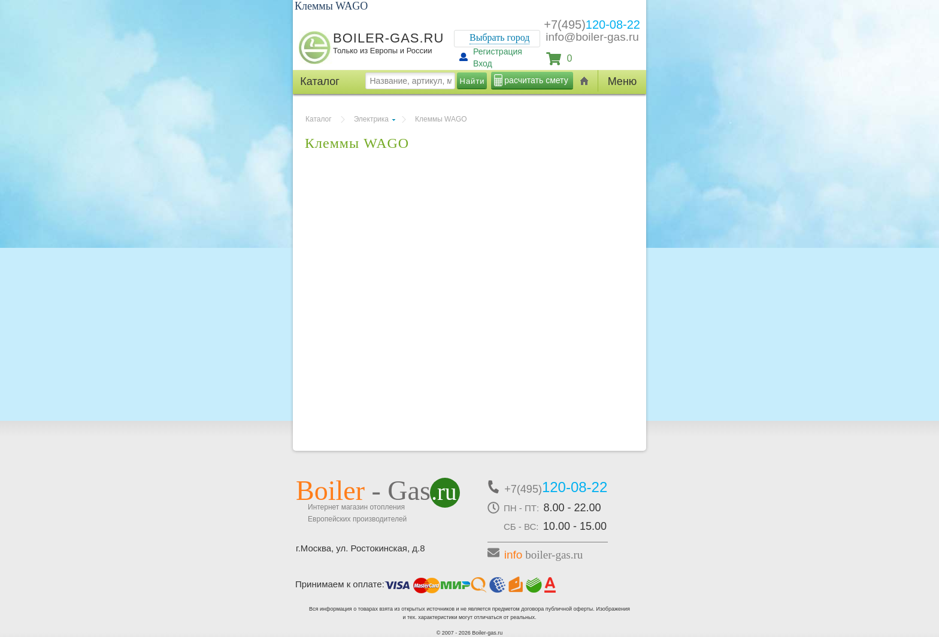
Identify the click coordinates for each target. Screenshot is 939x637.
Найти (472, 81)
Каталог (318, 119)
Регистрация (497, 51)
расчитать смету (536, 80)
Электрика (371, 119)
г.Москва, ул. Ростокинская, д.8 (360, 548)
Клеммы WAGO (441, 119)
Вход (482, 63)
